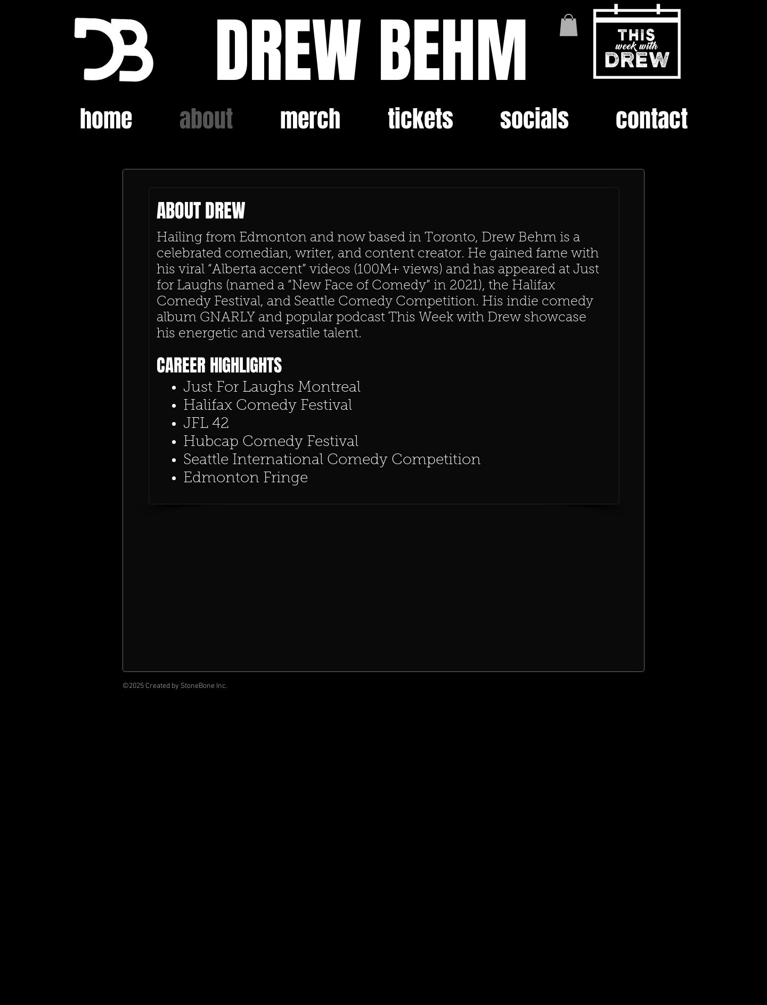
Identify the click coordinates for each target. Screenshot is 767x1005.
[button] (568, 25)
